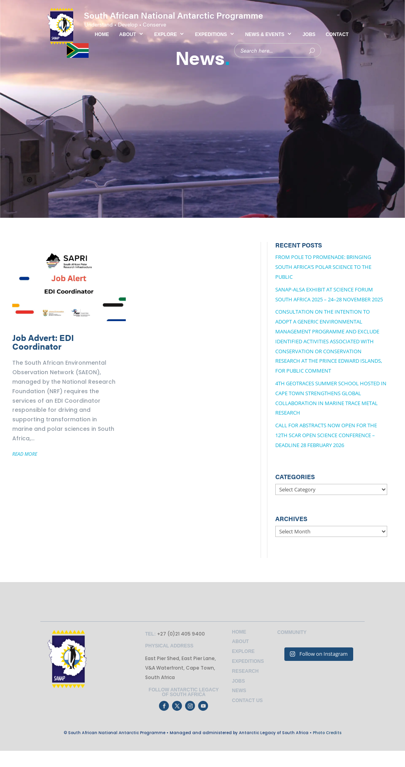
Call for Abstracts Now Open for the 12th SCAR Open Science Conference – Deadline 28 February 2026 (326, 435)
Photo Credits (327, 733)
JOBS (309, 34)
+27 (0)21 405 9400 (180, 633)
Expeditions (248, 661)
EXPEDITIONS (211, 34)
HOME (102, 34)
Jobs (238, 681)
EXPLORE (165, 34)
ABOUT (127, 34)
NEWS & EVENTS (264, 34)
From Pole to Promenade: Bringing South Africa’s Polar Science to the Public (323, 266)
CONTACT (337, 34)
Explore (243, 651)
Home (239, 632)
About (240, 641)
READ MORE (24, 454)
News (239, 690)
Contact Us (247, 700)
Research (245, 671)
